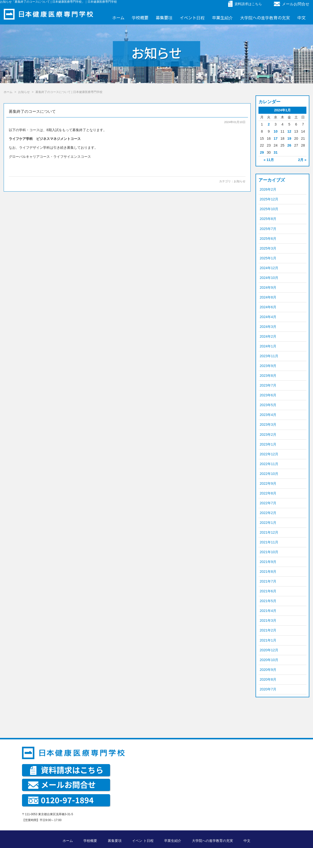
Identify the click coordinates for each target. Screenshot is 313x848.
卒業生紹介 (222, 17)
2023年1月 (268, 444)
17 (276, 138)
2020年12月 (269, 650)
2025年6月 (268, 239)
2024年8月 (268, 297)
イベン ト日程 (143, 841)
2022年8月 (268, 493)
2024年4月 (268, 317)
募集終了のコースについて (32, 111)
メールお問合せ (291, 4)
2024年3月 (268, 327)
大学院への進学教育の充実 (265, 17)
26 (289, 145)
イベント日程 (192, 17)
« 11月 (269, 160)
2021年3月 (268, 620)
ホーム (118, 17)
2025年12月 (269, 199)
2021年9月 (268, 562)
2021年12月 (269, 532)
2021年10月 (269, 552)
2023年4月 (268, 415)
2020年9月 (268, 670)
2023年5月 (268, 405)
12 (289, 131)
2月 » (302, 160)
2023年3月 (268, 424)
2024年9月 (268, 287)
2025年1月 (268, 258)
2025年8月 (268, 219)
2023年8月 (268, 376)
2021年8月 (268, 571)
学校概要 (140, 17)
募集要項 (164, 17)
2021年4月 (268, 611)
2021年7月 (268, 581)
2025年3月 (268, 248)
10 (276, 131)
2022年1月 (268, 523)
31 (276, 152)
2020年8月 (268, 679)
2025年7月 (268, 229)
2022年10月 (269, 474)
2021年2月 (268, 630)
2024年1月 (268, 346)
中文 (301, 17)
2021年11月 (269, 542)
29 (262, 152)
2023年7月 (268, 385)
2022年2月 (268, 513)
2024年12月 (269, 268)
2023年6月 (268, 395)
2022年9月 (268, 483)
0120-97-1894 (61, 799)
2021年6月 (268, 591)
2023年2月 (268, 434)
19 (289, 138)
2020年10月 (269, 660)
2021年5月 (268, 601)
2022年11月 (269, 464)
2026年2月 (268, 189)
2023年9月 (268, 366)
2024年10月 (269, 278)
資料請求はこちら (66, 769)
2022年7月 (268, 503)
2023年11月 (269, 356)
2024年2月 (268, 336)
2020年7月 (268, 689)
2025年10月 (269, 209)
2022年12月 (269, 454)
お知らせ (240, 181)
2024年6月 (268, 307)
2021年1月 (268, 640)
